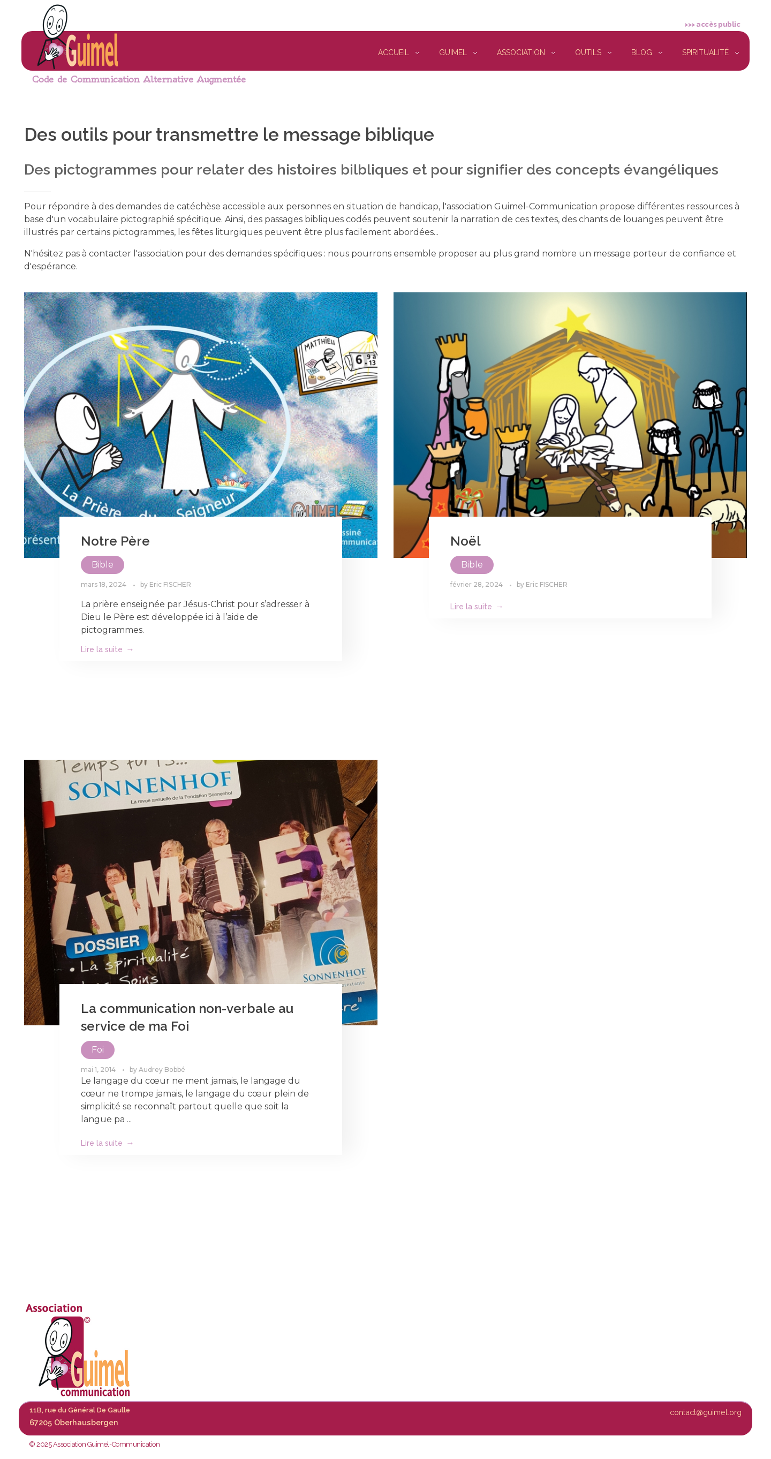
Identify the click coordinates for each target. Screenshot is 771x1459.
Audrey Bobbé (162, 1069)
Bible (103, 565)
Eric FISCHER (170, 584)
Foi (98, 1050)
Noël (465, 541)
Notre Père (115, 541)
